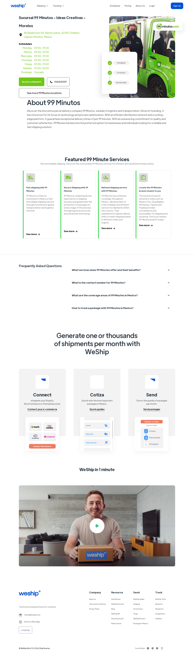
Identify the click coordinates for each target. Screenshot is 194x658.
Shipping (136, 604)
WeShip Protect (139, 619)
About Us (140, 5)
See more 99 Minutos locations (44, 92)
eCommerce (138, 609)
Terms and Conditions (97, 604)
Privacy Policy (94, 609)
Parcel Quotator (117, 619)
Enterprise (115, 5)
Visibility (158, 619)
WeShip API (115, 614)
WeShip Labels (138, 599)
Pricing (127, 5)
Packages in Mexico (140, 623)
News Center (116, 623)
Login (152, 5)
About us (92, 599)
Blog (113, 609)
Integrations (160, 614)
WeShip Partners (117, 604)
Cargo (135, 614)
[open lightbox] (97, 525)
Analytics (159, 604)
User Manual (115, 599)
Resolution (159, 609)
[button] (43, 6)
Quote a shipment (31, 81)
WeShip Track (160, 599)
